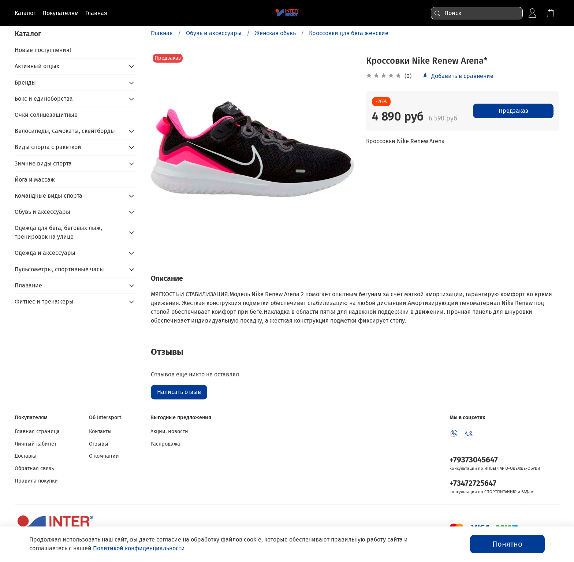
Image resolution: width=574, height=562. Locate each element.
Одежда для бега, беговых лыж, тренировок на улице (58, 232)
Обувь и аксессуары (214, 33)
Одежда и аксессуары (45, 252)
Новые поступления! (43, 49)
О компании (104, 456)
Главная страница (37, 431)
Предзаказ (513, 110)
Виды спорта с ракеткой (48, 147)
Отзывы (98, 444)
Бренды (25, 82)
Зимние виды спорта (43, 163)
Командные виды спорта (48, 195)
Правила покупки (36, 481)
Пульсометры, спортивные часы (59, 269)
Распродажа (165, 444)
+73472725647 (473, 483)
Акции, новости (169, 431)
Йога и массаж (35, 179)
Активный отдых (37, 66)
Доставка (26, 456)
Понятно (507, 544)
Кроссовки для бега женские (348, 33)
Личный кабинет (35, 444)
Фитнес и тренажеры (44, 301)
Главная (162, 33)
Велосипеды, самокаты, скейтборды (65, 130)
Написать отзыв (179, 391)
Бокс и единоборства (44, 98)
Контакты (100, 431)
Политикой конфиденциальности (139, 548)
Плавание (28, 285)
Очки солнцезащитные (46, 114)
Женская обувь (275, 33)
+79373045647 (474, 460)
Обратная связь (34, 468)
